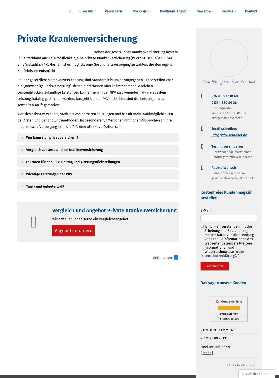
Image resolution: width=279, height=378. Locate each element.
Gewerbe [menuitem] (204, 11)
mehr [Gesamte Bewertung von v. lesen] (206, 353)
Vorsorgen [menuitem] (141, 11)
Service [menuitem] (228, 11)
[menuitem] (70, 11)
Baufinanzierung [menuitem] (172, 11)
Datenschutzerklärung (218, 256)
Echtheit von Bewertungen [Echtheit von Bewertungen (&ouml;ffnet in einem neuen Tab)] (243, 365)
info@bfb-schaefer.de (229, 135)
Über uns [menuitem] (86, 11)
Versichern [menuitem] (113, 11)
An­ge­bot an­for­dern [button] (75, 231)
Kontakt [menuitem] (251, 11)
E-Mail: (206, 210)
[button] (52, 137)
